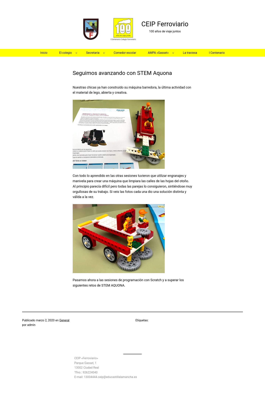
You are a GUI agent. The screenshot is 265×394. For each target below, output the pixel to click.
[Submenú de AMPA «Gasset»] (173, 53)
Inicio (43, 52)
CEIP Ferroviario (164, 24)
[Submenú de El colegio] (76, 53)
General (64, 320)
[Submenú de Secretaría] (104, 53)
